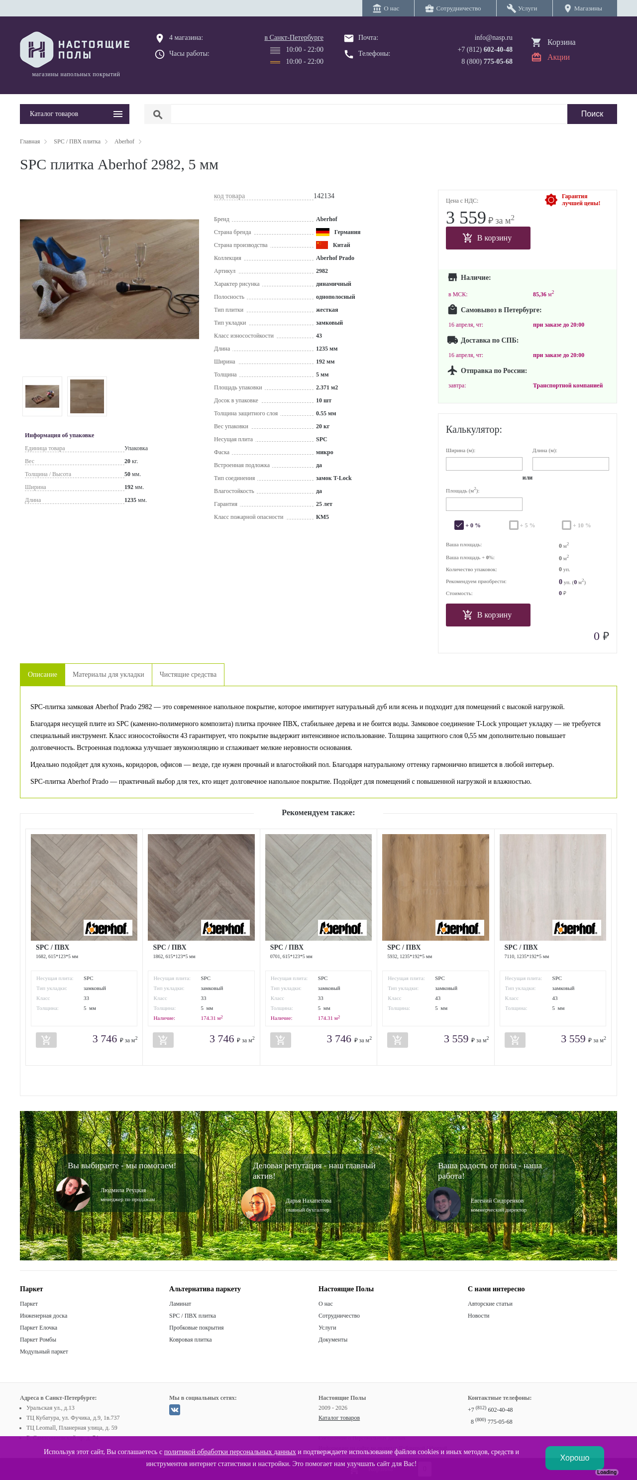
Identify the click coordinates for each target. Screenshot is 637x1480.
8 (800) (487, 61)
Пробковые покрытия (196, 1327)
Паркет (29, 1303)
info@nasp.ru (494, 37)
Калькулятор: (474, 429)
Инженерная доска (43, 1315)
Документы (332, 1339)
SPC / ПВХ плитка (192, 1315)
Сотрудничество (339, 1315)
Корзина (561, 42)
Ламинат (180, 1303)
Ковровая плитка (190, 1339)
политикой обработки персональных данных (230, 1452)
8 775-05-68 (492, 1421)
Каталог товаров (339, 1417)
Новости (479, 1315)
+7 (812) (485, 49)
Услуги (327, 1327)
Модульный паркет (44, 1351)
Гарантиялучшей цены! (581, 200)
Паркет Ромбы (38, 1339)
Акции (558, 57)
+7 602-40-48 (490, 1409)
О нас (325, 1303)
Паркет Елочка (38, 1327)
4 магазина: (186, 37)
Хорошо (575, 1458)
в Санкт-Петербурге (293, 37)
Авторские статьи (490, 1303)
